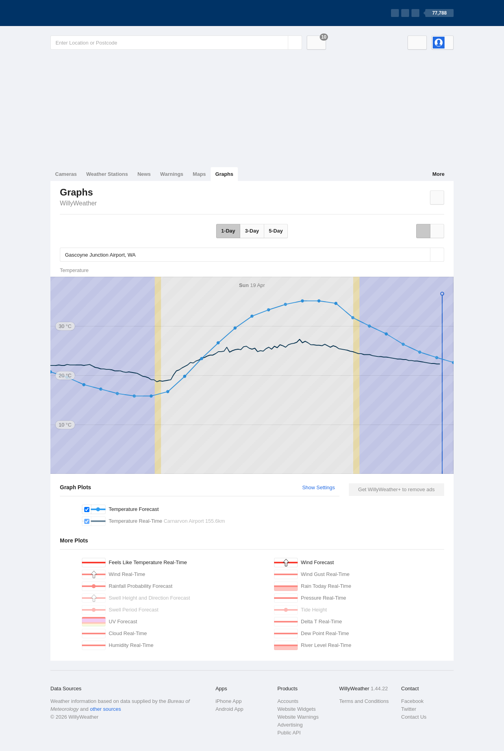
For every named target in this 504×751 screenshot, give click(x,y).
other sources (105, 709)
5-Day (276, 231)
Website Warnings (298, 717)
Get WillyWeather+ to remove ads (396, 489)
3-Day (252, 231)
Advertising (289, 725)
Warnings (171, 174)
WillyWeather (78, 203)
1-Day (228, 231)
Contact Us (413, 717)
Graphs (224, 174)
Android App (229, 709)
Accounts (287, 701)
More (438, 174)
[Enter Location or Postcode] (176, 42)
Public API (288, 733)
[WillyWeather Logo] (87, 13)
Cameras (66, 174)
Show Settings (318, 487)
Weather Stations (107, 174)
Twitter (408, 709)
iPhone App (228, 701)
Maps (199, 174)
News (144, 174)
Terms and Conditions (364, 701)
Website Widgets (296, 709)
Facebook (412, 701)
